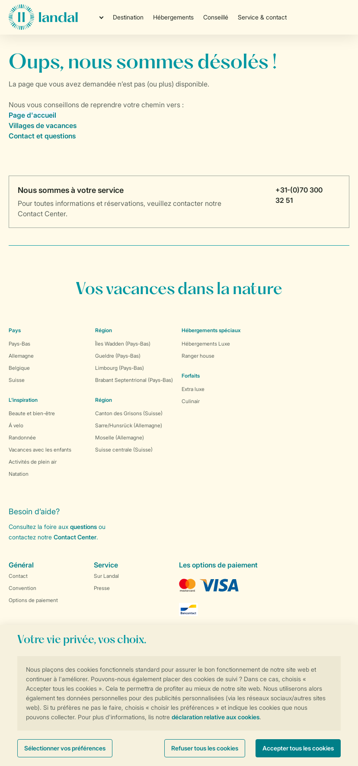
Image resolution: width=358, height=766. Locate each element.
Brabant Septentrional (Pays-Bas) (134, 380)
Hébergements (173, 17)
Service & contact (262, 17)
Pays (15, 330)
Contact (18, 576)
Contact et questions (42, 135)
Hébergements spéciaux (211, 330)
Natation (19, 474)
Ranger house (198, 356)
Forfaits (191, 375)
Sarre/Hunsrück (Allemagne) (128, 425)
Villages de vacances (43, 125)
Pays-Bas (19, 343)
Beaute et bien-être (32, 413)
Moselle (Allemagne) (119, 437)
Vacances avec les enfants (40, 449)
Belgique (19, 368)
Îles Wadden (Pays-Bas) (122, 343)
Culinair (191, 401)
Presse (102, 588)
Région (103, 330)
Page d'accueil (32, 115)
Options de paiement (33, 600)
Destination (128, 17)
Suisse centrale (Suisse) (124, 449)
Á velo (16, 425)
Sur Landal (106, 576)
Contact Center (75, 537)
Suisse (17, 380)
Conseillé (215, 17)
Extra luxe (193, 389)
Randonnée (22, 437)
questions (83, 526)
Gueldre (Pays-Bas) (118, 356)
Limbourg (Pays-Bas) (119, 368)
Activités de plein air (33, 461)
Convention (22, 588)
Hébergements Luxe (206, 343)
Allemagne (21, 356)
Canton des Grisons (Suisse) (129, 413)
